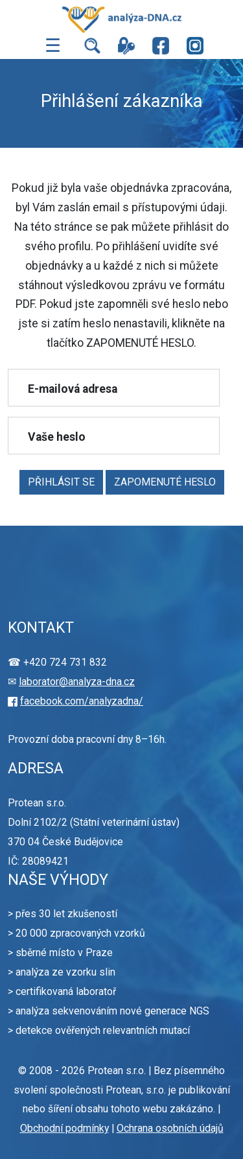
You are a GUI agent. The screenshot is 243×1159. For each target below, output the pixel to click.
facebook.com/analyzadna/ (81, 701)
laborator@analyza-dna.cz (77, 681)
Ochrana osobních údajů (170, 1128)
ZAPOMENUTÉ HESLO (165, 482)
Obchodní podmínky (64, 1128)
